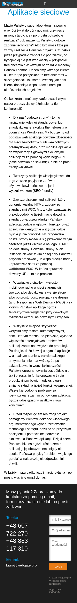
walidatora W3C (21, 269)
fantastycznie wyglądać (27, 312)
